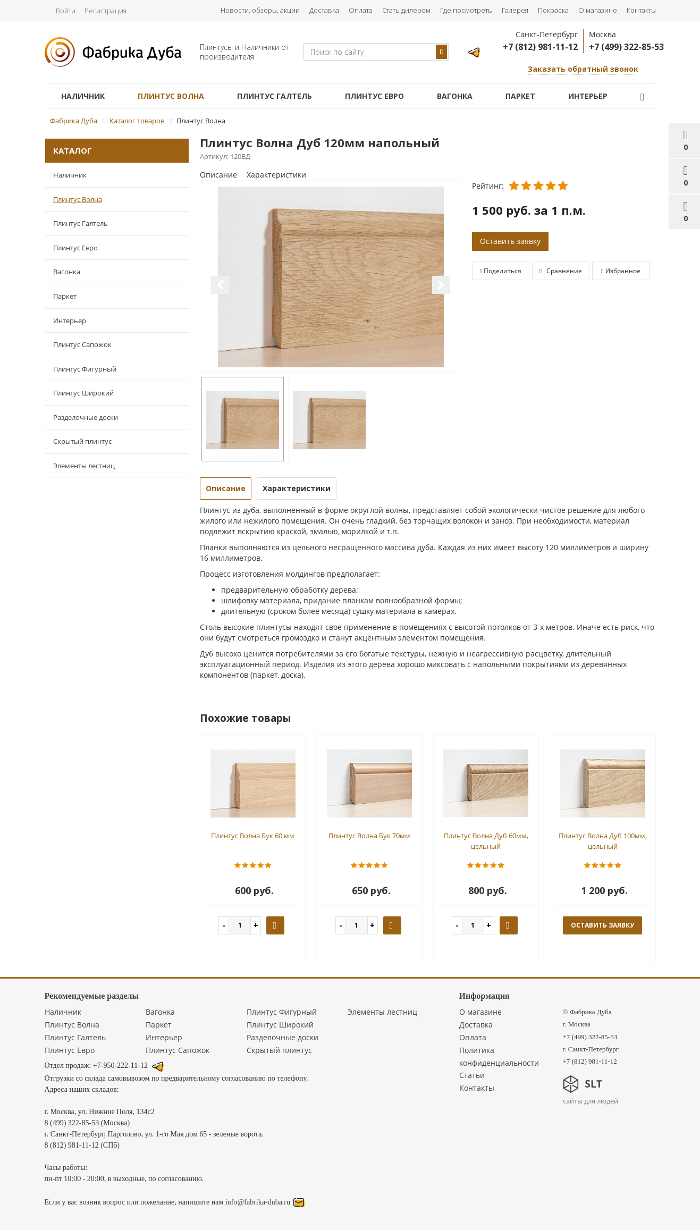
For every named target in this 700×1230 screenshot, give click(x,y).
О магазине (597, 10)
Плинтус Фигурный (84, 369)
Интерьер (588, 96)
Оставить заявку (510, 241)
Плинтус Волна (171, 96)
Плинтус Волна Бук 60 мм (252, 835)
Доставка (324, 10)
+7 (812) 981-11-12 (540, 47)
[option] (330, 276)
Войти (65, 10)
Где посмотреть (466, 10)
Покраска (553, 10)
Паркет (520, 96)
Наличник (83, 96)
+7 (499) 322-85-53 (626, 47)
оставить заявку (602, 925)
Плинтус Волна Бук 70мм (369, 835)
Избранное (620, 270)
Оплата (361, 10)
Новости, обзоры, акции (260, 10)
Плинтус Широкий (83, 393)
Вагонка (455, 96)
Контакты (641, 10)
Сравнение (560, 270)
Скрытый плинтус (82, 441)
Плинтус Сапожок (82, 344)
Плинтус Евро (374, 96)
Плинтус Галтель (274, 96)
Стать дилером (406, 10)
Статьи (472, 1075)
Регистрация (105, 10)
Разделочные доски (85, 417)
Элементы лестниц (84, 465)
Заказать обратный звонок (583, 69)
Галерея (515, 10)
